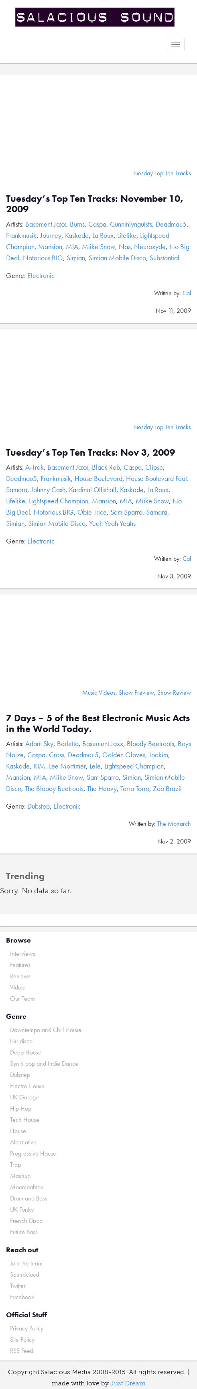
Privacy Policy (26, 1328)
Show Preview (136, 692)
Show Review (174, 692)
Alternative (23, 1142)
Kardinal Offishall (92, 489)
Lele (95, 766)
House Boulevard (98, 478)
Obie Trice (92, 512)
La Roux (103, 235)
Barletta (68, 743)
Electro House (27, 1086)
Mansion (50, 246)
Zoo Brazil (167, 788)
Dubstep (38, 806)
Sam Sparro (126, 512)
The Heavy (102, 788)
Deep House (25, 1052)
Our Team (22, 998)
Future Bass (24, 1232)
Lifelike (126, 235)
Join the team (26, 1263)
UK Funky (22, 1209)
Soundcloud (24, 1274)
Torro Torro (134, 788)
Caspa (97, 224)
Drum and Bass (28, 1198)
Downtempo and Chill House (45, 1030)
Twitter (18, 1286)
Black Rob (106, 467)
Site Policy (22, 1339)
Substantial (164, 257)
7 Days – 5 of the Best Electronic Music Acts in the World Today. (98, 723)
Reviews (20, 976)
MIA (72, 246)
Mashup (20, 1176)
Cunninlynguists (131, 224)
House (18, 1131)
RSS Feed (21, 1350)
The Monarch (174, 823)
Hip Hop (20, 1108)
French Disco (26, 1221)
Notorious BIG (43, 257)
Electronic (41, 275)
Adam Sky (39, 743)
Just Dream (128, 1383)
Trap (15, 1164)
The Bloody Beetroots (54, 788)
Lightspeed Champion (58, 500)
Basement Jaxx (45, 224)
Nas (124, 246)
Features (20, 965)
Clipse (154, 467)
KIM (39, 766)
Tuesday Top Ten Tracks (162, 173)
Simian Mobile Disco (117, 257)
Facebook (22, 1297)
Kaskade (77, 235)
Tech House (24, 1119)
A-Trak (34, 467)
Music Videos (99, 692)
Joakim (158, 754)
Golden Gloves (123, 754)
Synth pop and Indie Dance (44, 1063)
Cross (56, 754)
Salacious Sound (95, 17)
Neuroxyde (150, 246)
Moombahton (27, 1187)
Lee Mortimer (67, 766)
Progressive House (33, 1153)
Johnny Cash (48, 489)
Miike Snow (98, 246)
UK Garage (24, 1097)
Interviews (22, 953)
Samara (156, 512)
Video (17, 987)
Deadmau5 (171, 224)
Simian (76, 257)
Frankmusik (21, 235)
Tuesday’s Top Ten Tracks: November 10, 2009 (94, 203)
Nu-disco (21, 1041)
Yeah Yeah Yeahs (112, 523)
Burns (77, 224)
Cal (187, 293)
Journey (50, 235)
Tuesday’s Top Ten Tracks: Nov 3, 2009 (90, 452)
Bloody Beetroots (150, 743)
